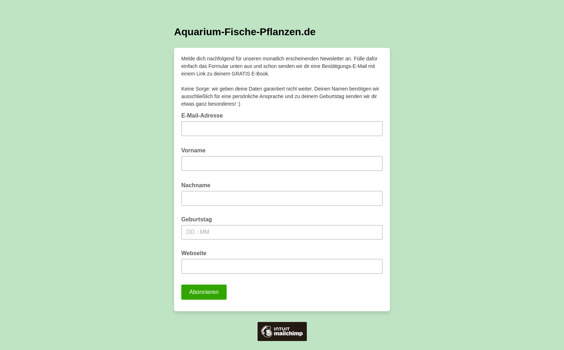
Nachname (198, 185)
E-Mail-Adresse (204, 115)
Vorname (195, 150)
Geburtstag (196, 219)
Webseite (193, 253)
